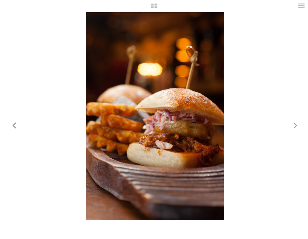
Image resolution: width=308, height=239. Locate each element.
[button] (154, 8)
